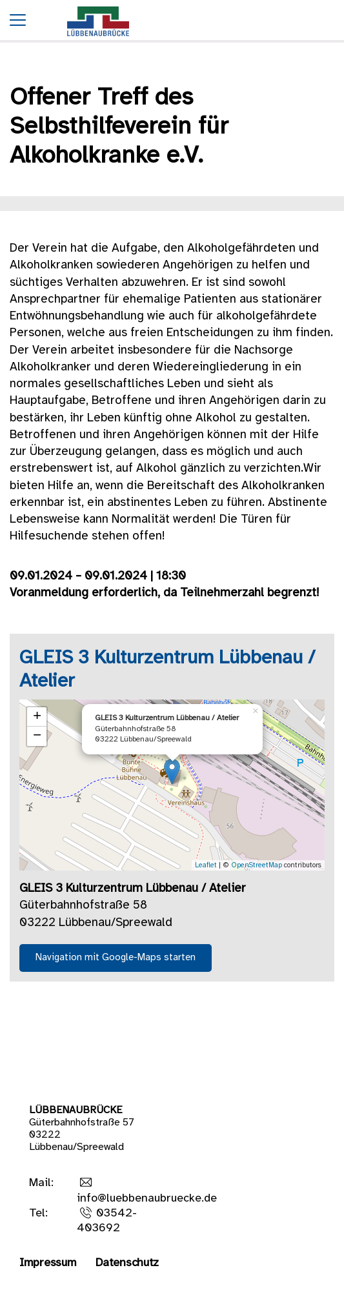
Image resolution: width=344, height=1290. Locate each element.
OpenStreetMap (256, 865)
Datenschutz (127, 1263)
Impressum (47, 1263)
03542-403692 (107, 1221)
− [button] (37, 736)
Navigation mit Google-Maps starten (115, 957)
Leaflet (206, 865)
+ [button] (37, 717)
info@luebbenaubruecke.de (147, 1199)
